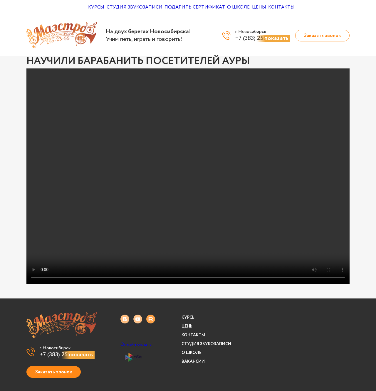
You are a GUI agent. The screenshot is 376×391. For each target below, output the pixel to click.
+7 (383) (67, 355)
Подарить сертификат (194, 7)
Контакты (295, 7)
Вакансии (193, 362)
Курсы (91, 7)
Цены (267, 7)
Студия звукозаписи (133, 7)
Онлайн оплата (136, 344)
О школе (241, 7)
